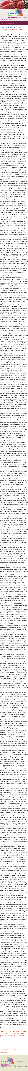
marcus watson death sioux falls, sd (14, 13)
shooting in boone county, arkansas (16, 1066)
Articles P (8, 1037)
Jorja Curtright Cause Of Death (8, 1031)
